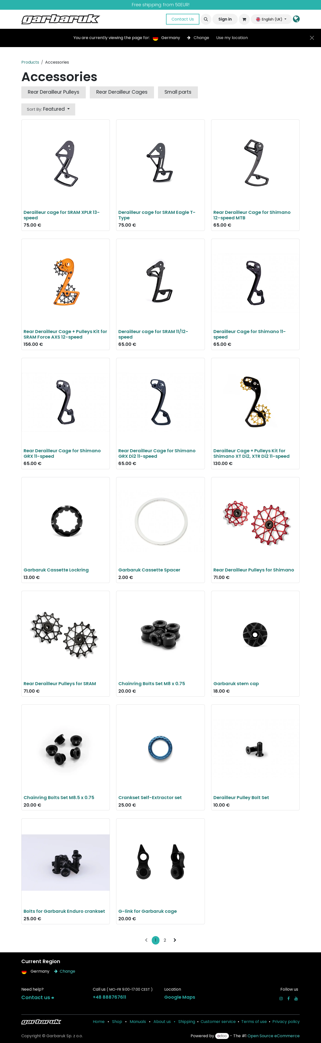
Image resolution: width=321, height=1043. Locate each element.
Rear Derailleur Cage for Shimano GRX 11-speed (62, 453)
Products (30, 62)
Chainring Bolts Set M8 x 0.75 (151, 683)
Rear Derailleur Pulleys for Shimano (253, 570)
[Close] (312, 38)
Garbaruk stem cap (236, 683)
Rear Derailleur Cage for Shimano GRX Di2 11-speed (157, 453)
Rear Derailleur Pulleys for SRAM (60, 683)
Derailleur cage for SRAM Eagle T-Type (157, 215)
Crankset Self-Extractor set (150, 797)
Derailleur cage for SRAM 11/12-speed (153, 334)
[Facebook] (288, 998)
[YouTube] (296, 998)
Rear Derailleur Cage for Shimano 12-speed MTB (252, 215)
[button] (205, 19)
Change (198, 38)
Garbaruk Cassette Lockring (56, 570)
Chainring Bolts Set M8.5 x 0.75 (59, 797)
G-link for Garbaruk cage (147, 911)
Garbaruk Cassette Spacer (149, 570)
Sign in (225, 19)
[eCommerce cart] (244, 19)
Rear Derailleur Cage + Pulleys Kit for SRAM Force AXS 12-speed (65, 334)
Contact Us (183, 19)
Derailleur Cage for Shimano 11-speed (249, 334)
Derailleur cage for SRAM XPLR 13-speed (62, 215)
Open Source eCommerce (274, 1036)
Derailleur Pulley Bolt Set (241, 797)
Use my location (232, 38)
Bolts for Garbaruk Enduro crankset (64, 911)
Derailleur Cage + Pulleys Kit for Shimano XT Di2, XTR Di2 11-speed (251, 453)
